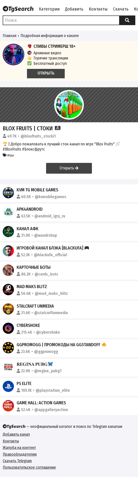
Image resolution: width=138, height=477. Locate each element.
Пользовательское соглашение (29, 467)
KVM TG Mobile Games (37, 190)
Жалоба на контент (19, 447)
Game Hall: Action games (41, 402)
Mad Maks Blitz (32, 286)
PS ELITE (24, 383)
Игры (8, 155)
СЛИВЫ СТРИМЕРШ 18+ (51, 46)
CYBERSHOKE (28, 325)
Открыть (69, 168)
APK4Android (29, 209)
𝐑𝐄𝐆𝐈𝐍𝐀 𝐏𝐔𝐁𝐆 (35, 364)
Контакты (98, 9)
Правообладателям (20, 454)
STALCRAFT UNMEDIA (35, 306)
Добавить (74, 9)
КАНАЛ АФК (27, 228)
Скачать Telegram (17, 460)
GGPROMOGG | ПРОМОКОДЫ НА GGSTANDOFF (61, 344)
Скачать (121, 9)
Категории (49, 9)
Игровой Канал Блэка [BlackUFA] (53, 248)
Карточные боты (34, 267)
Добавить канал (16, 434)
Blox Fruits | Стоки (31, 128)
